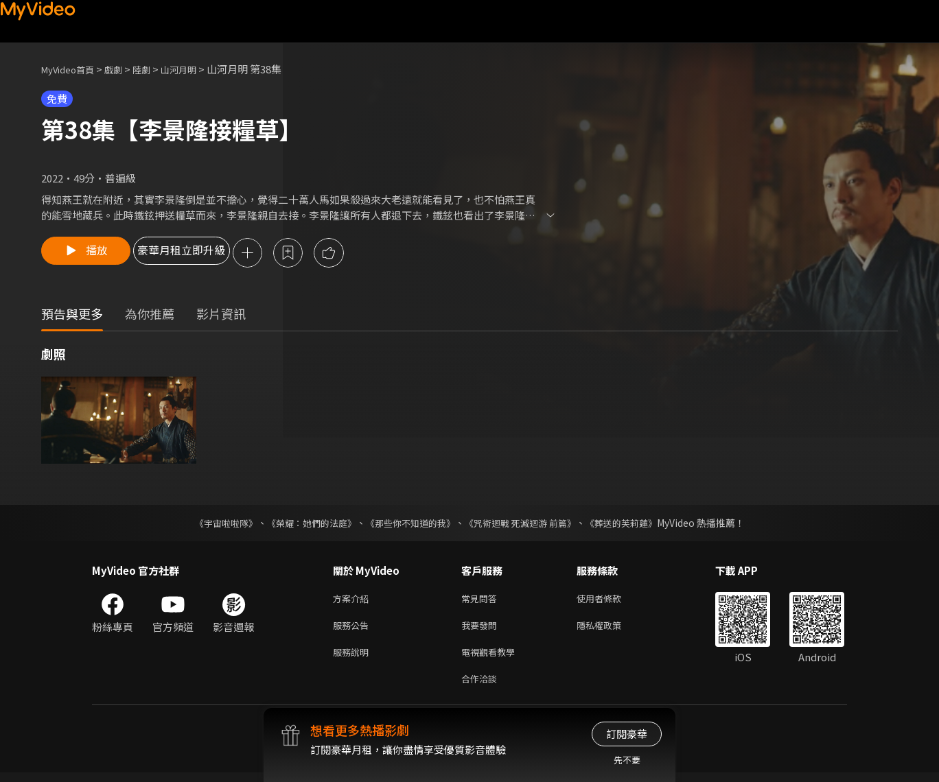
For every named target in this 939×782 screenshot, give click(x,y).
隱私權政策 (610, 629)
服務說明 (353, 658)
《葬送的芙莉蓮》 (634, 524)
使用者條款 (610, 600)
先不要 (627, 759)
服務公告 (353, 629)
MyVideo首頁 (72, 69)
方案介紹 (353, 600)
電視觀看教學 (492, 658)
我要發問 (481, 629)
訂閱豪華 (626, 733)
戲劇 (124, 69)
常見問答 (481, 600)
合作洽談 (481, 687)
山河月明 (196, 69)
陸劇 (155, 69)
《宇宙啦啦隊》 (212, 524)
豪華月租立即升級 (208, 254)
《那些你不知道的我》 (409, 524)
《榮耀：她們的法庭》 (303, 524)
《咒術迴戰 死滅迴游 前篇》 (526, 524)
